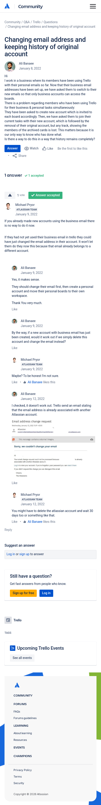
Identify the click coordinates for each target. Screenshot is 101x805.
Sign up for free (23, 593)
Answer (12, 148)
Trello (37, 22)
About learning (23, 733)
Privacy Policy (23, 770)
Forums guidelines (25, 718)
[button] (54, 448)
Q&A (27, 22)
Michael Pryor (25, 205)
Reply (8, 530)
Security (19, 783)
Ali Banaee (26, 63)
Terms (18, 776)
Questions (50, 22)
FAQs (17, 711)
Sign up (24, 554)
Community (30, 6)
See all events (22, 658)
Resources (20, 740)
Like (14, 309)
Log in (11, 554)
